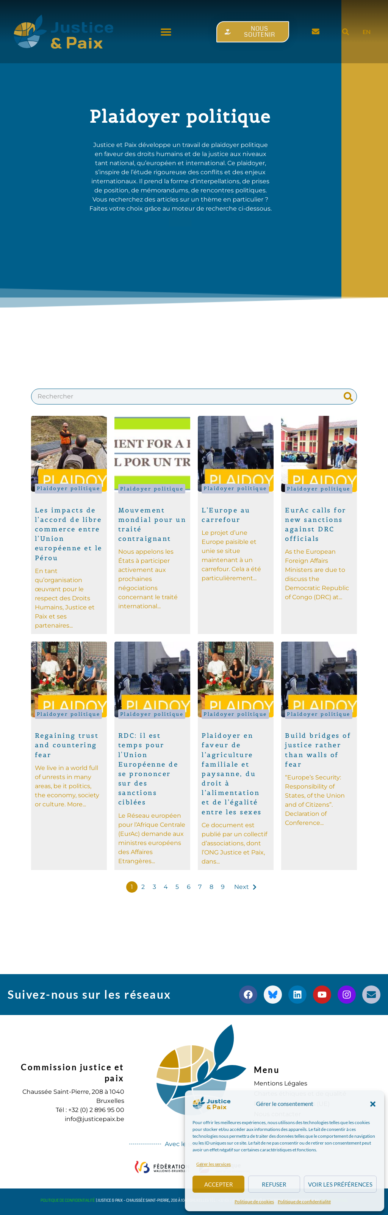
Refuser (274, 1184)
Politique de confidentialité (304, 1201)
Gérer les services (213, 1164)
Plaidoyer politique (68, 488)
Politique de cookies (254, 1201)
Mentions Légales (280, 1083)
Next (241, 886)
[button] (373, 1104)
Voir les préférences (340, 1184)
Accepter (218, 1184)
